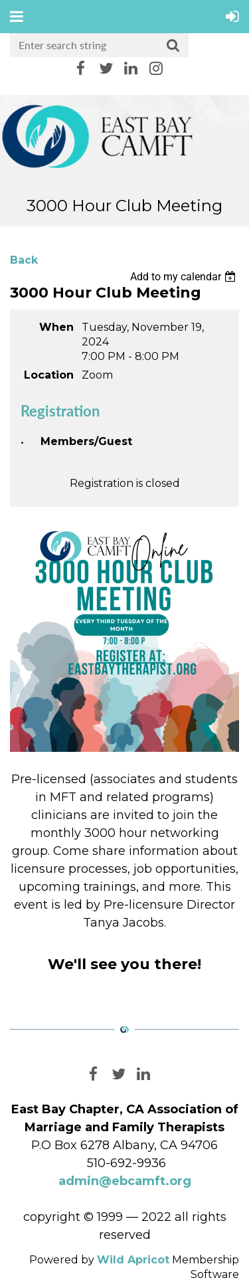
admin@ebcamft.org (124, 1181)
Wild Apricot (133, 1259)
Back (24, 260)
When (56, 327)
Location (49, 375)
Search (173, 46)
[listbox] (184, 276)
